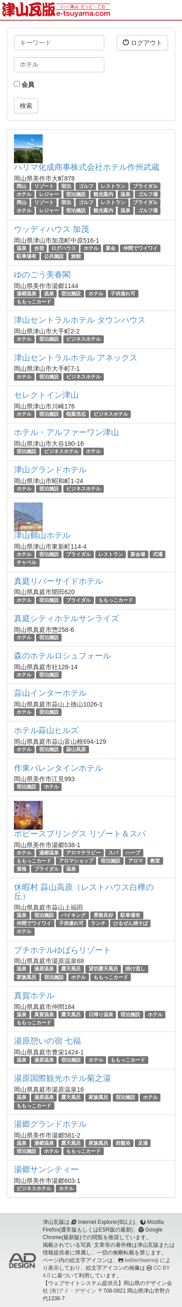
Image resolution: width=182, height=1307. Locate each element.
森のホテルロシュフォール (62, 655)
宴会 (110, 248)
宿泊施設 (76, 194)
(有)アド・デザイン (72, 1291)
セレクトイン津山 (46, 395)
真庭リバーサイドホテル (58, 581)
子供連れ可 (123, 293)
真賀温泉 (44, 1014)
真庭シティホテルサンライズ (66, 618)
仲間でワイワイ (140, 248)
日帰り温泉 (101, 1014)
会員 (24, 84)
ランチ (98, 923)
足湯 (143, 1143)
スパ (113, 852)
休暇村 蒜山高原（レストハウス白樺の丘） (84, 892)
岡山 (22, 186)
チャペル (26, 562)
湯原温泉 (44, 969)
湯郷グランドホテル (50, 1124)
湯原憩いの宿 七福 (47, 1040)
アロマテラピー (83, 852)
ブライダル (145, 186)
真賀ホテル (34, 995)
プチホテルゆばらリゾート (62, 950)
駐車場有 (26, 256)
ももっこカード (34, 301)
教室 (155, 860)
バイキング (73, 915)
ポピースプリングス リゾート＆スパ (80, 833)
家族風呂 (26, 977)
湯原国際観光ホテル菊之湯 (62, 1078)
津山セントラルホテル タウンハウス (80, 320)
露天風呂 (71, 969)
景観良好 (103, 915)
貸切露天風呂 (103, 969)
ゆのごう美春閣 (42, 274)
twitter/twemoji (141, 1260)
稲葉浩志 (76, 414)
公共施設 (54, 256)
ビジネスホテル (83, 339)
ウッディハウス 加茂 (51, 229)
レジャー (49, 194)
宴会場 (137, 554)
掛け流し (135, 969)
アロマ (135, 860)
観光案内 (103, 194)
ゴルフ (86, 186)
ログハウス (63, 248)
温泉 (125, 194)
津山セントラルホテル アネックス (76, 357)
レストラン (113, 186)
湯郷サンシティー (46, 1169)
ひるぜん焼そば (130, 923)
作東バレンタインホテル (58, 768)
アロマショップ (76, 860)
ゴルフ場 (148, 194)
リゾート (44, 186)
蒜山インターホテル (50, 693)
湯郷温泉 (26, 293)
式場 (158, 554)
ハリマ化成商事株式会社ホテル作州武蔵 (87, 167)
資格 (22, 868)
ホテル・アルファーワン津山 (66, 432)
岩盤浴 (122, 1143)
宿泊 (66, 186)
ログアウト (142, 42)
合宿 (39, 248)
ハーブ (132, 852)
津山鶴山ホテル (42, 535)
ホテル (24, 194)
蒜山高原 (76, 749)
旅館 (76, 256)
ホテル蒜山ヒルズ (46, 730)
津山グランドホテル (50, 469)
